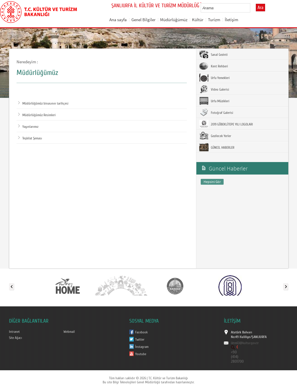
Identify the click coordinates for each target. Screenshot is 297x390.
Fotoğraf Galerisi (216, 112)
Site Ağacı (15, 338)
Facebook (141, 332)
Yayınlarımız (28, 126)
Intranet (14, 332)
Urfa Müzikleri (214, 101)
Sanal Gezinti (213, 54)
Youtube (140, 354)
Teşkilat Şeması (30, 138)
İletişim (231, 19)
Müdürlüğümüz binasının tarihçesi (43, 103)
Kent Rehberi (213, 66)
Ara (260, 7)
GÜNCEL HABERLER (216, 147)
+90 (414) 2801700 (237, 357)
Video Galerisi (214, 89)
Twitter (139, 339)
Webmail (69, 332)
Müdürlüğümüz (173, 19)
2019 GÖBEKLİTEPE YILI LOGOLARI (226, 124)
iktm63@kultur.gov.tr (245, 343)
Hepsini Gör (212, 181)
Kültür (197, 19)
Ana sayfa (118, 19)
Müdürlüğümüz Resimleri (37, 115)
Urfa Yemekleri (214, 77)
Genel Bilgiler (143, 19)
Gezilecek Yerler (215, 136)
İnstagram (141, 347)
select (251, 8)
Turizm (214, 19)
